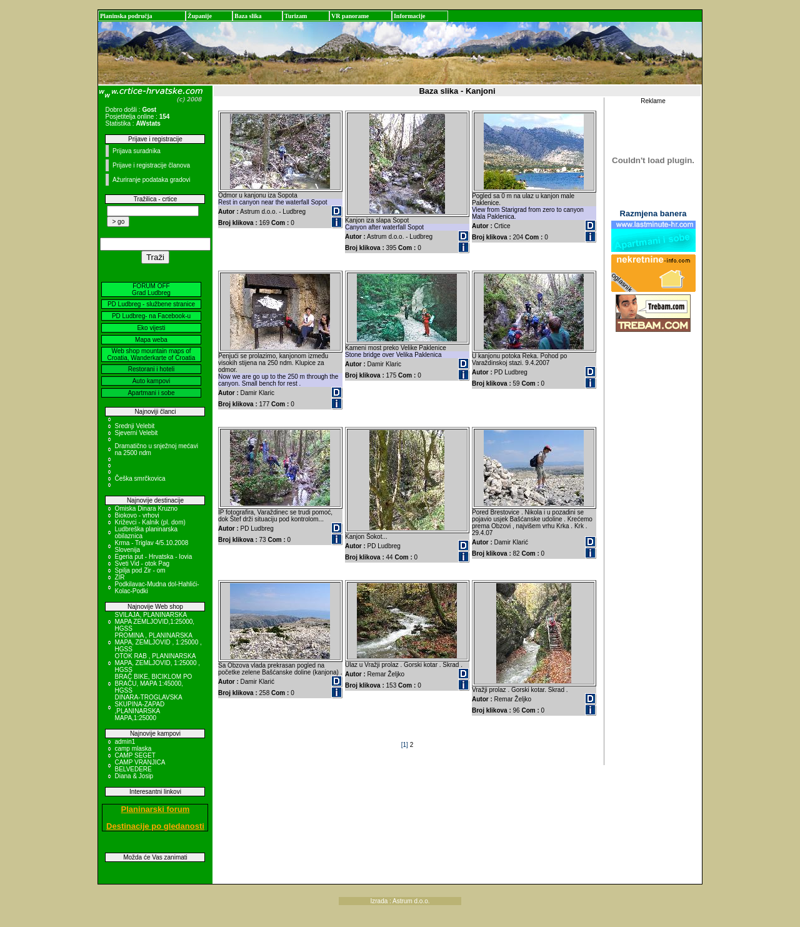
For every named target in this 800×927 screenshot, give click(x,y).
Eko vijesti (151, 327)
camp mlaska (132, 748)
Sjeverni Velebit (136, 432)
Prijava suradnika (136, 151)
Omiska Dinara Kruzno (146, 508)
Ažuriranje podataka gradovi (151, 179)
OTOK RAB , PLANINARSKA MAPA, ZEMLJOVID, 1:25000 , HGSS (157, 663)
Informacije (410, 16)
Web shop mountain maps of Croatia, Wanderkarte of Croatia (152, 354)
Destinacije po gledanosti (155, 826)
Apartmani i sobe (151, 392)
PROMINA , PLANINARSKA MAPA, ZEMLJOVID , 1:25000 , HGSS (157, 642)
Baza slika (248, 16)
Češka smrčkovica (139, 478)
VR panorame (350, 16)
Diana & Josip (133, 776)
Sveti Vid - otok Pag (141, 563)
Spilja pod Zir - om (139, 570)
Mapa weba (151, 339)
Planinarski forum (155, 809)
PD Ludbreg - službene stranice (151, 304)
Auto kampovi (151, 381)
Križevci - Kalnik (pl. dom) (149, 522)
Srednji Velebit (134, 426)
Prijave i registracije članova (151, 165)
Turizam (295, 16)
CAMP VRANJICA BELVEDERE (139, 766)
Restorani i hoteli (151, 369)
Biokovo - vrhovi (136, 515)
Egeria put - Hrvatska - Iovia (153, 556)
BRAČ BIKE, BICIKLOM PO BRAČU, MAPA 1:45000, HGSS (153, 683)
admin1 (124, 741)
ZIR (119, 577)
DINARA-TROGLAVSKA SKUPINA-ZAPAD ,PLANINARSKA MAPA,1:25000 (148, 707)
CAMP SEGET (134, 755)
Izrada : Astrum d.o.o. (399, 901)
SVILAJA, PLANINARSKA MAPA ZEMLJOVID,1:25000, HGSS (154, 621)
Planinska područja (126, 16)
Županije (200, 16)
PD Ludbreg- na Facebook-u (151, 316)
